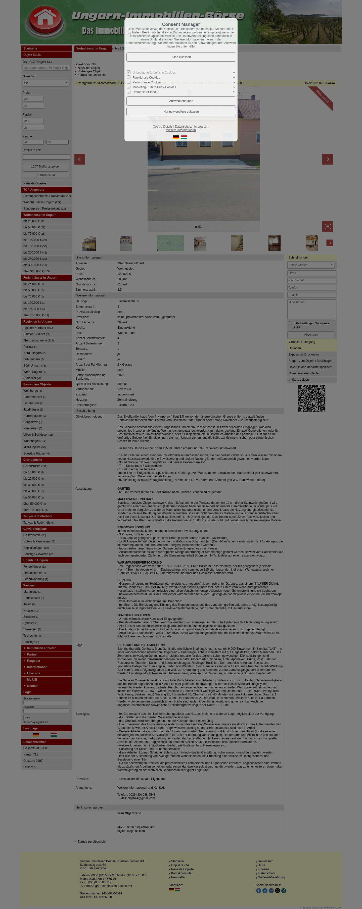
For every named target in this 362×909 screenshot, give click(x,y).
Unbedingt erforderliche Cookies (154, 72)
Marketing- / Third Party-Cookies (154, 87)
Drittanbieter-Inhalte (146, 92)
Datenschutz (183, 126)
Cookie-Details (162, 126)
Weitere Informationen (181, 130)
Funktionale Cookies (146, 77)
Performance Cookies (147, 82)
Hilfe (192, 46)
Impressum (201, 126)
